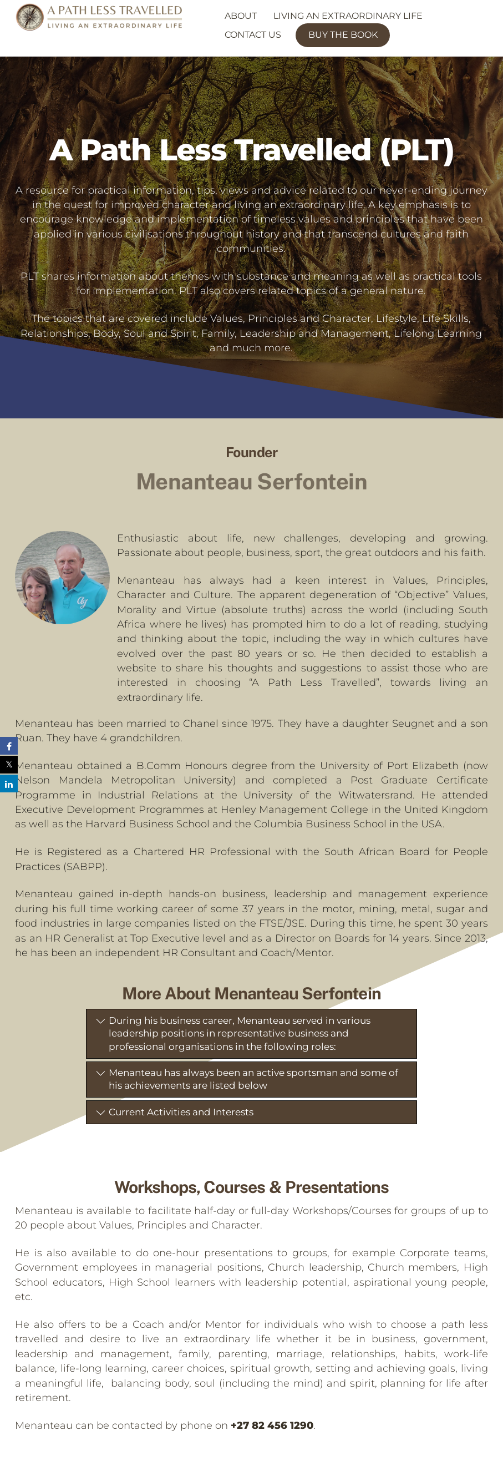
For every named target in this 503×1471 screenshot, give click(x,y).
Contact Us (253, 34)
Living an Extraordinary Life (348, 16)
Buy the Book (343, 34)
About (241, 16)
